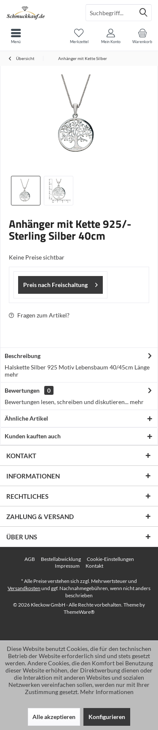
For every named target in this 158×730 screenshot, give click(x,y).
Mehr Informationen (107, 691)
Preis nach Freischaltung (60, 283)
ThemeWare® (79, 612)
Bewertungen (22, 390)
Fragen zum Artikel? (39, 315)
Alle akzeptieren (53, 716)
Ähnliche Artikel (26, 418)
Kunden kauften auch (33, 436)
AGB (29, 559)
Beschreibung (22, 355)
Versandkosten (24, 588)
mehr (12, 374)
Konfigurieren (106, 716)
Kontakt (94, 566)
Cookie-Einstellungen (110, 559)
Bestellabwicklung (61, 559)
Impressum (67, 566)
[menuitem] (142, 36)
